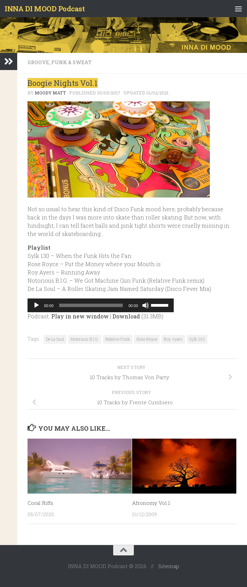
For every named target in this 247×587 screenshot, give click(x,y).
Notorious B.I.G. (85, 339)
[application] (101, 305)
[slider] (91, 305)
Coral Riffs (40, 502)
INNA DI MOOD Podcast (45, 8)
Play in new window (80, 316)
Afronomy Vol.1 (151, 502)
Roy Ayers (173, 339)
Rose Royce (147, 339)
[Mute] (145, 305)
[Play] (36, 305)
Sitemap (168, 566)
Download (126, 316)
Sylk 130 (197, 339)
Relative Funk (117, 339)
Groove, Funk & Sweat (60, 62)
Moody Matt (50, 93)
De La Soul (55, 339)
